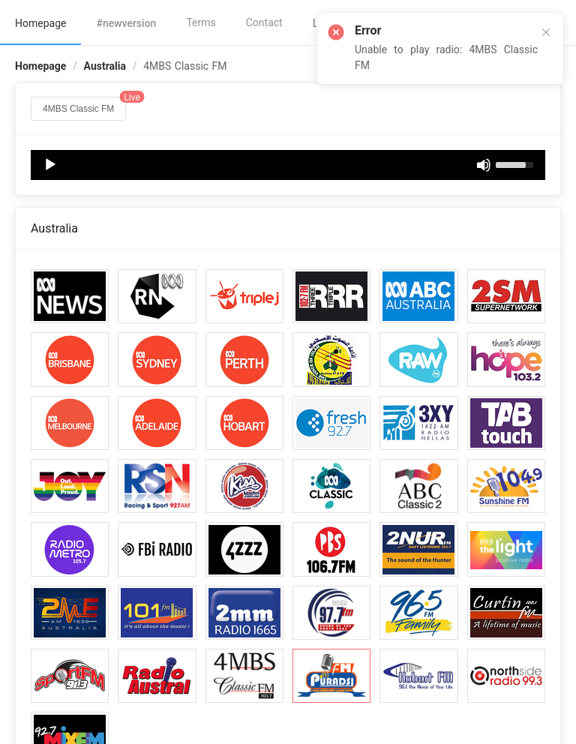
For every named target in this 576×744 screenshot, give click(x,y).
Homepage (40, 23)
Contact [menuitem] (264, 22)
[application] (288, 165)
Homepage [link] (40, 66)
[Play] (50, 165)
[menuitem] (40, 22)
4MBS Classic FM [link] (184, 66)
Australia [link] (105, 66)
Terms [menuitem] (200, 22)
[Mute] (483, 165)
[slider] (517, 163)
